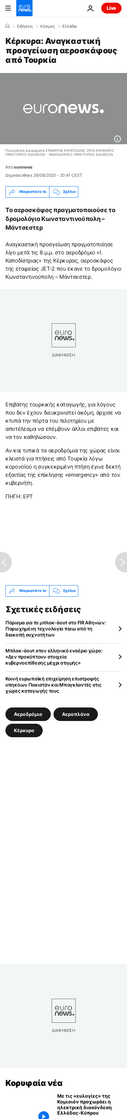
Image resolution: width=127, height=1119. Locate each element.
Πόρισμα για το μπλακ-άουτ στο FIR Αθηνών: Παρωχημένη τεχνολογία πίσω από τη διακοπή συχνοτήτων (55, 629)
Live (111, 8)
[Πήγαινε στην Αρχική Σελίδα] (24, 8)
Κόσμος (47, 26)
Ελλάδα (69, 26)
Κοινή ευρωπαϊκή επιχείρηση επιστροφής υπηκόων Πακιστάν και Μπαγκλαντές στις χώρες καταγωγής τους (53, 685)
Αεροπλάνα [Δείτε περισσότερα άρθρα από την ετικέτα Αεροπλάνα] (75, 714)
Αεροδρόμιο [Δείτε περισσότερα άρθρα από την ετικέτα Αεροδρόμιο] (28, 714)
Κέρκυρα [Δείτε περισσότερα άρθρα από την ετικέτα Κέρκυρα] (24, 730)
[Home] (7, 26)
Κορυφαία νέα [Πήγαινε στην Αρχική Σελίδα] (33, 1083)
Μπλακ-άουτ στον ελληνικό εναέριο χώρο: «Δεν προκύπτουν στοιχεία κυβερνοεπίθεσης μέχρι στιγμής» (53, 657)
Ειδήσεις (25, 26)
